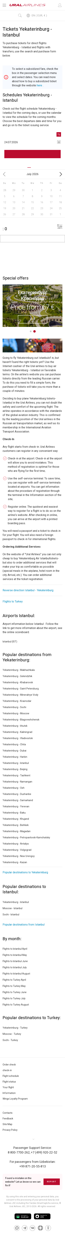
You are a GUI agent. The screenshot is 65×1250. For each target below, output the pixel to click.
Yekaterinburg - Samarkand (18, 800)
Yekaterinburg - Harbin (15, 756)
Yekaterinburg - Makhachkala (19, 670)
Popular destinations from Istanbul (24, 924)
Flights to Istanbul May (15, 955)
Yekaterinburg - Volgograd (17, 849)
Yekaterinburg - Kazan (15, 862)
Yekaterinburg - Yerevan (16, 806)
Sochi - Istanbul (11, 914)
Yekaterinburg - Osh (13, 787)
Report (51, 1182)
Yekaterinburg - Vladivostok (18, 738)
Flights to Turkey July (14, 998)
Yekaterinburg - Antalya (16, 843)
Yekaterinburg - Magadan (17, 831)
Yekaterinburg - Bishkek (16, 825)
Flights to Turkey (13, 601)
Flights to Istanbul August (16, 973)
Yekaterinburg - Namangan (17, 781)
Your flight (8, 1087)
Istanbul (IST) (10, 641)
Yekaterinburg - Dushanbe (17, 794)
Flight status (9, 1081)
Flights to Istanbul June (15, 961)
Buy (32, 319)
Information (9, 1093)
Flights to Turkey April (14, 979)
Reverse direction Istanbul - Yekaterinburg (28, 590)
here (39, 85)
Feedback (8, 1118)
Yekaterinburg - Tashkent (16, 775)
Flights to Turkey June (15, 992)
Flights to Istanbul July (15, 967)
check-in (7, 1070)
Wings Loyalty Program (15, 1098)
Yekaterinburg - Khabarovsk (18, 682)
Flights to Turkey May (14, 986)
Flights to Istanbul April (15, 948)
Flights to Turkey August (16, 1004)
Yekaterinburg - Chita (14, 744)
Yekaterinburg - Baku (14, 812)
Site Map (7, 1124)
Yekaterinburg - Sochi (14, 707)
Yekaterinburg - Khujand (16, 818)
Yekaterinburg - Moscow (16, 713)
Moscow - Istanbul (12, 908)
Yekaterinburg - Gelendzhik (17, 676)
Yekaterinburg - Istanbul (16, 763)
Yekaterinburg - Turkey (15, 1027)
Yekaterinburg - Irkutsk (15, 725)
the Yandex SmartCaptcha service (42, 1203)
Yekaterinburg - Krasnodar (17, 701)
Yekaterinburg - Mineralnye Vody (20, 694)
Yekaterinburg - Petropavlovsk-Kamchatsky (26, 837)
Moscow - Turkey (12, 1034)
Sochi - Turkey (10, 1040)
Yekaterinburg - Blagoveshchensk (21, 719)
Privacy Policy (10, 1130)
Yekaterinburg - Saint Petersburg (21, 688)
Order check (9, 1064)
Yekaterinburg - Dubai (14, 750)
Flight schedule (11, 1076)
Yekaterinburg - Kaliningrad (17, 732)
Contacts (7, 1112)
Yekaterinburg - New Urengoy (19, 856)
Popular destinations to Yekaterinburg (25, 872)
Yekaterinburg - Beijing (15, 769)
